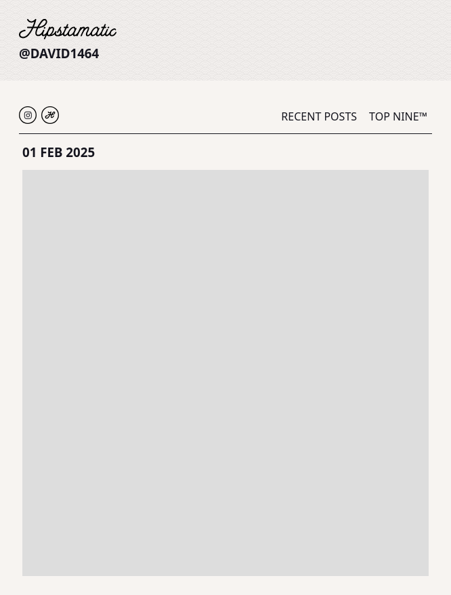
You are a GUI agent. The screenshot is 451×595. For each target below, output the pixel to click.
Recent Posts (319, 116)
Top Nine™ (398, 116)
